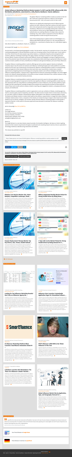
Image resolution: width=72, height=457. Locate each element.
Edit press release (25, 156)
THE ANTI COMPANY (42, 341)
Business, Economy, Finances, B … (50, 290)
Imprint (7, 452)
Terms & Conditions (20, 452)
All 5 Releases (8, 259)
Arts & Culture (46, 340)
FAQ (4, 452)
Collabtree (7, 367)
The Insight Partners (17, 15)
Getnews (40, 291)
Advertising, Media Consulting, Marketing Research (25, 13)
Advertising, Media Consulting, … (16, 290)
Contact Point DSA (28, 452)
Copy (64, 138)
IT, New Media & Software (15, 366)
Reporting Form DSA (37, 452)
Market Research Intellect (43, 391)
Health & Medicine (13, 191)
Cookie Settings (45, 452)
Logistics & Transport (47, 237)
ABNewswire (7, 341)
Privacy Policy (12, 452)
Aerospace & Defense (47, 191)
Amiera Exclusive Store (9, 291)
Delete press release (11, 156)
